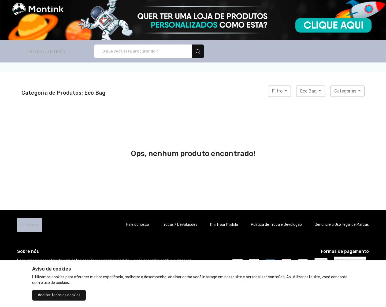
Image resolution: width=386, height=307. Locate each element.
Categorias (345, 91)
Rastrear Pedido (224, 225)
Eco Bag (309, 91)
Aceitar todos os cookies (59, 295)
